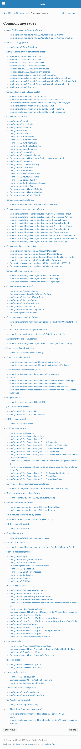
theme (29, 744)
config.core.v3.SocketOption (22, 677)
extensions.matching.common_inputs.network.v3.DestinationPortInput (41, 217)
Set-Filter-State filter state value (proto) (24, 709)
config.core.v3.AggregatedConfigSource (27, 297)
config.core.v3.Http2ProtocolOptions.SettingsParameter (34, 631)
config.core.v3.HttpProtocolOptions (25, 609)
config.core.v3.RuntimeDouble (23, 143)
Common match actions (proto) (20, 200)
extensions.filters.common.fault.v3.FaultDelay (29, 97)
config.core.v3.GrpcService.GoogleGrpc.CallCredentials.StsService (39, 473)
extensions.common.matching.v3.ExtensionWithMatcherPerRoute (39, 365)
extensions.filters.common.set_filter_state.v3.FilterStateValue (36, 714)
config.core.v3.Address (19, 578)
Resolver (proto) (13, 660)
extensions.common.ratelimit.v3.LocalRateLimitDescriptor (35, 260)
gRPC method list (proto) (17, 407)
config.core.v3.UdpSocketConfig (23, 705)
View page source (70, 13)
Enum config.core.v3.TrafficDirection (25, 195)
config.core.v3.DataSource (21, 168)
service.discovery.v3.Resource (22, 87)
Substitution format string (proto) (21, 688)
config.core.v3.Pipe (18, 556)
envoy (42, 4)
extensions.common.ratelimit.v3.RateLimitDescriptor (33, 251)
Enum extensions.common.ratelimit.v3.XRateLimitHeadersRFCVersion (40, 263)
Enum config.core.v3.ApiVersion (23, 313)
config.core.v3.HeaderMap (21, 161)
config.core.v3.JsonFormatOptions (24, 692)
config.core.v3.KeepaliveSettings (23, 624)
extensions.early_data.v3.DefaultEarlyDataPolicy (31, 519)
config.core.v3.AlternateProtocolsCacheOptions (31, 600)
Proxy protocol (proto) (16, 641)
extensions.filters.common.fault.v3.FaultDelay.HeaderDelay (36, 100)
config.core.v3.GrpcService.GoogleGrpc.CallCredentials (34, 452)
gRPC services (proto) (16, 428)
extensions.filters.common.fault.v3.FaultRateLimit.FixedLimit (36, 109)
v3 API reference (20, 13)
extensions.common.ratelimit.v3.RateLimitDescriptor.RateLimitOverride (41, 257)
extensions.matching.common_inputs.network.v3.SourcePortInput (39, 223)
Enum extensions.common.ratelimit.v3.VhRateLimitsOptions (36, 266)
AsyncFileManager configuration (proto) (24, 30)
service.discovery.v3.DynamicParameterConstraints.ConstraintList (39, 84)
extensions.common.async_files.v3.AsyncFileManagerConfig (36, 35)
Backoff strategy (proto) (17, 43)
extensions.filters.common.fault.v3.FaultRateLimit (31, 106)
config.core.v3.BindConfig (21, 575)
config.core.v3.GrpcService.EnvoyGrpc (26, 436)
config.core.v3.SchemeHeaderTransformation (29, 637)
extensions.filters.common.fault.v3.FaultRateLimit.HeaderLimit (37, 112)
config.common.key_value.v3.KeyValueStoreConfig (32, 498)
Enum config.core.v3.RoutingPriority (25, 189)
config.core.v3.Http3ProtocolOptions (26, 634)
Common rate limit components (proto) (23, 246)
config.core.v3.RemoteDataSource (24, 174)
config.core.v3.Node (18, 131)
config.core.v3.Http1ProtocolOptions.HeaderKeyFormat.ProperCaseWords (43, 621)
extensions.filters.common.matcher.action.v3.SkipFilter (34, 205)
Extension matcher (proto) (18, 357)
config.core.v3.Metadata (20, 134)
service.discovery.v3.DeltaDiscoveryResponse (29, 72)
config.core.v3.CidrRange (20, 581)
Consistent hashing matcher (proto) (22, 317)
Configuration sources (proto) (19, 286)
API (9, 13)
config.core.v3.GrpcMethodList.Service (26, 414)
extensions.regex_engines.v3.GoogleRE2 (27, 402)
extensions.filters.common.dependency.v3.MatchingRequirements (38, 387)
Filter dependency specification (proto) (23, 370)
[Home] (4, 13)
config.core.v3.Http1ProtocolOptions (26, 615)
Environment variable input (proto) (21, 339)
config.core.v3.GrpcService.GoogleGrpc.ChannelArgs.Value (35, 479)
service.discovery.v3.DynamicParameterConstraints (32, 75)
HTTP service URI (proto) (17, 524)
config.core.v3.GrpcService (21, 433)
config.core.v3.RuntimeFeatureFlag (25, 146)
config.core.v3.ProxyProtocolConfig (25, 652)
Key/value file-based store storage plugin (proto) (27, 484)
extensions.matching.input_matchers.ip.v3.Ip (29, 538)
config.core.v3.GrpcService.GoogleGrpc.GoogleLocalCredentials (38, 445)
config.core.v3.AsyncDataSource (24, 177)
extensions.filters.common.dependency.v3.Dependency (34, 374)
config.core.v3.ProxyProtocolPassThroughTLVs (30, 646)
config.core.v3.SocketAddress (22, 563)
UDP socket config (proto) (18, 700)
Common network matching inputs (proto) (25, 209)
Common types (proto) (16, 117)
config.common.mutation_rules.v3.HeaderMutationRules (34, 507)
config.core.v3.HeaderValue (21, 152)
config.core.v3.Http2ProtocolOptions (26, 627)
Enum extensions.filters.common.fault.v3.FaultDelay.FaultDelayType (39, 103)
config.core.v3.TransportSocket (23, 180)
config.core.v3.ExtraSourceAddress (25, 572)
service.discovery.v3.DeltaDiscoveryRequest (29, 69)
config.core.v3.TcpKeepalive (21, 569)
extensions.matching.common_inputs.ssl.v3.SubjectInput (34, 282)
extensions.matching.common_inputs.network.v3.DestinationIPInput (40, 214)
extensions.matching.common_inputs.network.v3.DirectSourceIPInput (40, 226)
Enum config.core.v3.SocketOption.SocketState (30, 680)
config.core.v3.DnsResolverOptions (25, 664)
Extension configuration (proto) (20, 348)
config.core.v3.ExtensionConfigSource (26, 310)
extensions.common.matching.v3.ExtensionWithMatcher (34, 362)
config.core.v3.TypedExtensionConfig (26, 353)
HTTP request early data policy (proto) (23, 515)
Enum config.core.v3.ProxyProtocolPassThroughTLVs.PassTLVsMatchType (42, 649)
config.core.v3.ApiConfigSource (23, 291)
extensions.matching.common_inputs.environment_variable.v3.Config (40, 343)
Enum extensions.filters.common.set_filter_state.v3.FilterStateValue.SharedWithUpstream (43, 720)
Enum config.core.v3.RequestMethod (26, 192)
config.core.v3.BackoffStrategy (23, 47)
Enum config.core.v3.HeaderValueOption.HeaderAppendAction (37, 158)
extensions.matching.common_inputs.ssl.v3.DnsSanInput (34, 279)
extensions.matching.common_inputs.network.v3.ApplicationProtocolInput (43, 239)
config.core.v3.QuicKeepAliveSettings (26, 590)
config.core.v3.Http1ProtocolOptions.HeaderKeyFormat (34, 618)
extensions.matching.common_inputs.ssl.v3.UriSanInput (34, 276)
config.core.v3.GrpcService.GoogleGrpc (27, 439)
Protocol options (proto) (17, 586)
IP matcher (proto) (14, 533)
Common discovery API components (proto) (25, 52)
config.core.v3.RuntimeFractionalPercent (27, 183)
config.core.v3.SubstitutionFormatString (27, 695)
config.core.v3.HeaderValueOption (24, 155)
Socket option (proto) (16, 672)
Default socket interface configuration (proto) (26, 330)
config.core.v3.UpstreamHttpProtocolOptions (30, 597)
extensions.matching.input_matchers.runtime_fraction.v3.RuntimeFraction (42, 547)
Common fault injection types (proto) (23, 92)
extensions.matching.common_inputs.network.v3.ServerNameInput (39, 232)
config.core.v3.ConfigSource (22, 306)
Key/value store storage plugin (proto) (23, 493)
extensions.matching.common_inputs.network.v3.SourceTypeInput (39, 229)
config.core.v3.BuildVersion (21, 124)
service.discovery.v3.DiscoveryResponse (27, 66)
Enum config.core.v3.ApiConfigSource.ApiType (30, 294)
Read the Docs (49, 744)
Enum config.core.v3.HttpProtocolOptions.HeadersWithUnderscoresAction (43, 612)
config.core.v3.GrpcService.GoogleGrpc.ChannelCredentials (36, 448)
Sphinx (16, 744)
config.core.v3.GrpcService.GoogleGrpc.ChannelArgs (33, 476)
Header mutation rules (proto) (19, 502)
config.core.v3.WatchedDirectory (24, 164)
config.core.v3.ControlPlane (21, 186)
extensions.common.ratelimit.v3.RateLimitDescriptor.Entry (35, 254)
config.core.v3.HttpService (21, 424)
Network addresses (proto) (18, 552)
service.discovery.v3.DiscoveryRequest (26, 63)
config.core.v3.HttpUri (19, 529)
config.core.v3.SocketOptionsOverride (26, 683)
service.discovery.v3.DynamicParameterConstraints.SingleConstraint (40, 78)
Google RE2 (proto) (14, 397)
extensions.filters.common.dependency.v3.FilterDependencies (37, 384)
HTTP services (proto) (16, 419)
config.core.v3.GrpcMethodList (23, 411)
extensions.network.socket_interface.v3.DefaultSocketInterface (38, 334)
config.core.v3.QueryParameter (23, 149)
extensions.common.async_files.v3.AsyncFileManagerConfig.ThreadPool (41, 38)
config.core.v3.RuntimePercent (23, 140)
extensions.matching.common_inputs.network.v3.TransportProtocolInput (42, 235)
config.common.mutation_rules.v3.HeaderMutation (32, 510)
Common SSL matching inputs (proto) (23, 271)
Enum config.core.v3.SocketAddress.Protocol (29, 566)
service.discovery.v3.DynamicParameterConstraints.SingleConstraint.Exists (43, 81)
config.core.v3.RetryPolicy (21, 171)
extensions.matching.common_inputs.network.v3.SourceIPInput (38, 220)
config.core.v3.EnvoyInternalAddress (25, 560)
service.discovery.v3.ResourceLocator (26, 56)
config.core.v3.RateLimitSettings (23, 300)
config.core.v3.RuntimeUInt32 (22, 137)
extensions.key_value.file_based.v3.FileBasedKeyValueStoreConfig (38, 489)
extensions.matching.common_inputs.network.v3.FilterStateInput (38, 242)
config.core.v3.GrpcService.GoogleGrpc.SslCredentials (33, 442)
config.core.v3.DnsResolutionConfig (25, 668)
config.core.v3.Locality (19, 121)
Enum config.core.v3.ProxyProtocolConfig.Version (31, 655)
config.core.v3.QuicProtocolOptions (25, 593)
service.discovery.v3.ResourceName (25, 60)
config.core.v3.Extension (20, 127)
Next (72, 730)
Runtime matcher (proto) (17, 543)
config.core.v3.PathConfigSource (24, 303)
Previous (10, 730)
